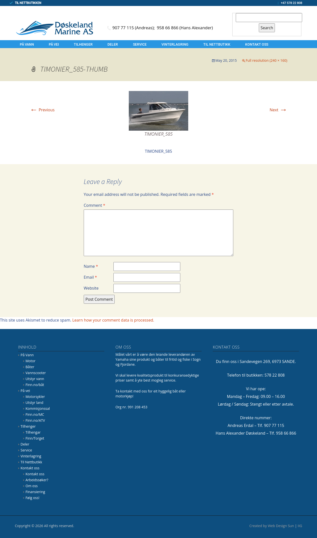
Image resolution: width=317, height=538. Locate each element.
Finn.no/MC (35, 414)
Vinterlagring (174, 44)
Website (91, 288)
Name (91, 266)
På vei (54, 44)
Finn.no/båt (35, 384)
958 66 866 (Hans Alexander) (185, 27)
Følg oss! (32, 497)
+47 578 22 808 (291, 3)
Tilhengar (33, 432)
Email (90, 277)
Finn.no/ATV (35, 420)
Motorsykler (35, 396)
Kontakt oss (256, 44)
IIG (300, 525)
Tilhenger (83, 44)
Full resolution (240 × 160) (266, 60)
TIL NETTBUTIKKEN (28, 3)
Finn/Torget (35, 438)
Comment (94, 205)
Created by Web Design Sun (271, 525)
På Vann (27, 44)
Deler (112, 44)
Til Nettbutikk (216, 44)
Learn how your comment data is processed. (113, 320)
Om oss (32, 485)
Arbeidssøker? (37, 480)
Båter (30, 366)
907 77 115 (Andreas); (134, 27)
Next (278, 110)
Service (140, 44)
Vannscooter (36, 372)
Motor (30, 361)
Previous (42, 110)
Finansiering (35, 491)
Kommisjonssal (38, 408)
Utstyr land (34, 402)
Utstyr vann (35, 378)
